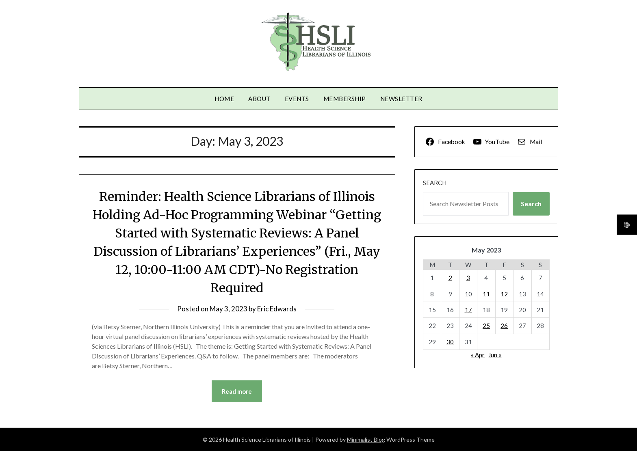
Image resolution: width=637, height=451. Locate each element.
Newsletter (401, 98)
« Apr (478, 354)
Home (224, 98)
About (259, 98)
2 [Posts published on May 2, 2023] (450, 277)
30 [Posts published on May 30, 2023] (450, 341)
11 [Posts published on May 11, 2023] (486, 294)
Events (297, 98)
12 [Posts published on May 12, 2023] (504, 294)
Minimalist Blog (366, 439)
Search (434, 182)
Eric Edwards (277, 308)
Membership (344, 98)
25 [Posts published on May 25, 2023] (486, 325)
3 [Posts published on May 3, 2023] (468, 277)
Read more (237, 391)
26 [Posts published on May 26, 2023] (504, 325)
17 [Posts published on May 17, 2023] (468, 309)
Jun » (494, 354)
